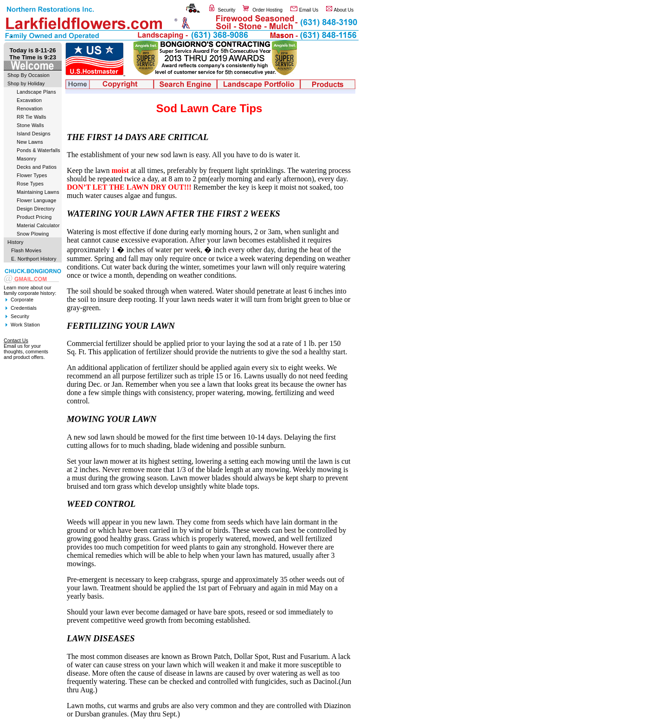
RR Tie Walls (31, 117)
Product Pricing (34, 217)
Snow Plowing (33, 233)
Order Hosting (267, 10)
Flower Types (32, 175)
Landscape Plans (36, 92)
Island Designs (34, 133)
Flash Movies (26, 250)
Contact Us (16, 340)
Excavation (29, 100)
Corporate (22, 299)
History (15, 242)
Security (227, 10)
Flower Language (36, 200)
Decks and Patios (37, 167)
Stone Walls (30, 125)
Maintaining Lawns (38, 192)
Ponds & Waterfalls (38, 150)
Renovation (30, 108)
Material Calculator (38, 225)
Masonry (26, 158)
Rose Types (30, 183)
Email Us (309, 10)
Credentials (24, 308)
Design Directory (36, 208)
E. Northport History (34, 259)
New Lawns (30, 142)
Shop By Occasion (28, 75)
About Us (344, 10)
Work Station (25, 324)
